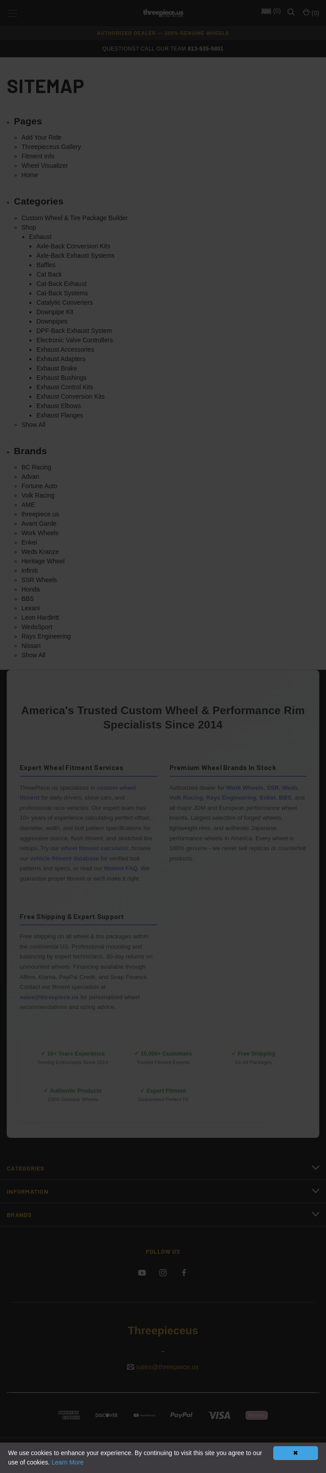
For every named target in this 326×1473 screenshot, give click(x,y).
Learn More (67, 1462)
